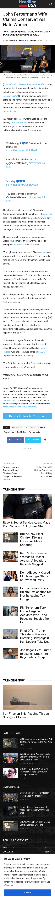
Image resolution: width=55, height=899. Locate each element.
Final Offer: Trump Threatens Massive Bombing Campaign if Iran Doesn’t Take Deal (35, 636)
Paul (22, 351)
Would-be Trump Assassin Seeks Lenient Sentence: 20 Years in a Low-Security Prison (35, 757)
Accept (27, 893)
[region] (27, 876)
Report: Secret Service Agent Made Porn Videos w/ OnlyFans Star (26, 524)
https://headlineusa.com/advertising (19, 407)
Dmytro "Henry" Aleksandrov (23, 40)
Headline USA (38, 84)
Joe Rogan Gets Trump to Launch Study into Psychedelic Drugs (35, 653)
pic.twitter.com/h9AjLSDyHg (21, 150)
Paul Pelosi (21, 432)
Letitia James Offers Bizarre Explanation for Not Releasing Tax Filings (35, 594)
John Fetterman (18, 122)
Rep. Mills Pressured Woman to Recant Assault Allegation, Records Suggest (34, 558)
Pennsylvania (34, 432)
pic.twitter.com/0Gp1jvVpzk (21, 184)
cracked (48, 214)
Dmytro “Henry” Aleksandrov (17, 84)
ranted (42, 252)
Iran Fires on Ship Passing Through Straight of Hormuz (26, 715)
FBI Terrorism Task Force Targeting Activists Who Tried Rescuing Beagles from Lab (35, 615)
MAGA (41, 351)
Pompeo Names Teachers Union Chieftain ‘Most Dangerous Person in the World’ (13, 473)
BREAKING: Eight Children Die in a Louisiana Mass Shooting (31, 539)
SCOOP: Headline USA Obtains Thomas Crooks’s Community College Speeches (34, 772)
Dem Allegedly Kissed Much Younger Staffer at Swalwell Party (35, 576)
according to (20, 244)
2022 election (16, 428)
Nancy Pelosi (9, 432)
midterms (11, 111)
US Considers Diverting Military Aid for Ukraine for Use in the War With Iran (36, 742)
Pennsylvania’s (10, 96)
